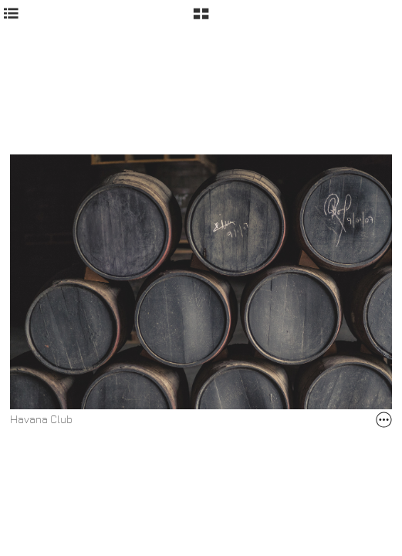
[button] (201, 19)
